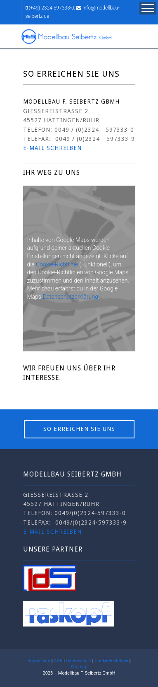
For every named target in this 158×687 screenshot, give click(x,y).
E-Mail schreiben (52, 531)
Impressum (39, 660)
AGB (58, 660)
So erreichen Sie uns (79, 429)
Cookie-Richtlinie (57, 264)
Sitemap (79, 667)
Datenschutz (78, 660)
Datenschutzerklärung (70, 296)
